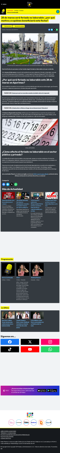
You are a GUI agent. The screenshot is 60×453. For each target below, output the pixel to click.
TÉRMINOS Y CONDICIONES (8, 433)
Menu (3, 4)
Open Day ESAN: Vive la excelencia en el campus (8, 198)
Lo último (5, 308)
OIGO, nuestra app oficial (40, 174)
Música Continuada (12, 12)
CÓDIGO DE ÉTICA (6, 438)
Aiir (1, 448)
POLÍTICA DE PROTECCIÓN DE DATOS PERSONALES (15, 434)
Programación (7, 259)
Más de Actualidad (19, 26)
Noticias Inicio (7, 26)
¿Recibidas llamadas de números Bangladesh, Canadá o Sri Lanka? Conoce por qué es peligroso (22, 200)
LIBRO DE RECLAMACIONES (8, 431)
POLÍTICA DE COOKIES (7, 436)
